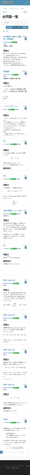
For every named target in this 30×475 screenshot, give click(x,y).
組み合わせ (6, 215)
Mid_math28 (8, 283)
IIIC (4, 176)
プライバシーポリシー (18, 466)
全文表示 (9, 27)
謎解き (5, 12)
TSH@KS (7, 42)
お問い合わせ (15, 468)
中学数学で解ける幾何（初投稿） (12, 38)
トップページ (6, 466)
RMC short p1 (9, 384)
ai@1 (6, 109)
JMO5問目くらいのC (12, 211)
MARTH (7, 422)
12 (26, 215)
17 (26, 354)
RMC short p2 (9, 350)
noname (7, 214)
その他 (5, 8)
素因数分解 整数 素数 (15, 78)
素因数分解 (6, 78)
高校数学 (6, 46)
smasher (7, 144)
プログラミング (13, 8)
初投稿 (6, 71)
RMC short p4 (9, 280)
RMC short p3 (9, 315)
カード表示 (17, 27)
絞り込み (6, 22)
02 (4, 245)
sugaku (7, 179)
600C (5, 419)
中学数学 (11, 46)
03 (4, 141)
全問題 (25, 12)
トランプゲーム (10, 106)
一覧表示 (24, 27)
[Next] (25, 452)
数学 (22, 8)
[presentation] (15, 90)
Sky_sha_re (8, 74)
